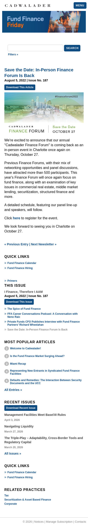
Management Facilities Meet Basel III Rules (35, 415)
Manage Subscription (59, 521)
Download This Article (20, 87)
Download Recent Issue (21, 407)
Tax (6, 495)
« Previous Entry (16, 244)
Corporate (10, 503)
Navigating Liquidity (19, 426)
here (16, 218)
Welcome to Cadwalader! (25, 348)
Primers (12, 280)
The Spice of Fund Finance (24, 308)
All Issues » (12, 453)
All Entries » (13, 390)
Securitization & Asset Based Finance (27, 499)
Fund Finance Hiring (20, 268)
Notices (39, 521)
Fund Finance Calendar (21, 263)
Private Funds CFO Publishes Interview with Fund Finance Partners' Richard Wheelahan (43, 323)
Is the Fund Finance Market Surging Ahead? (37, 356)
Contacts (80, 521)
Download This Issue (19, 301)
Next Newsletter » (43, 244)
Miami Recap (18, 363)
